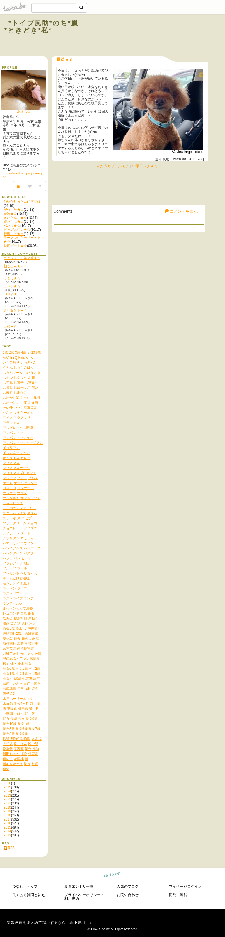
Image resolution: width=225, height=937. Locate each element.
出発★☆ (10, 326)
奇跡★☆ (10, 214)
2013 (7, 835)
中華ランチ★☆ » (146, 166)
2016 (7, 823)
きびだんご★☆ (15, 218)
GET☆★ (10, 294)
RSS (9, 848)
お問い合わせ (128, 895)
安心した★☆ (14, 210)
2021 (7, 803)
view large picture (187, 152)
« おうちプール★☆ (113, 166)
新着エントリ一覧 (78, 886)
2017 (7, 819)
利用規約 (71, 899)
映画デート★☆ (15, 246)
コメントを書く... (182, 211)
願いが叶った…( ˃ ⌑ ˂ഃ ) (22, 201)
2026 (7, 783)
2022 (7, 799)
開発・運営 (178, 895)
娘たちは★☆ (14, 222)
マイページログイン (185, 886)
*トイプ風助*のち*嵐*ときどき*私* (41, 26)
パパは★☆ (12, 226)
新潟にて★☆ (14, 234)
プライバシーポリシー (82, 895)
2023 (7, 795)
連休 (158, 159)
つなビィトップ (25, 886)
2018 (7, 815)
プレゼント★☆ (15, 310)
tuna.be (111, 875)
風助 (166, 159)
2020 (7, 807)
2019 (7, 811)
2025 (7, 787)
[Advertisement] (153, 36)
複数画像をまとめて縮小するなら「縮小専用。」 (50, 922)
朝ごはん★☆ (14, 266)
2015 (7, 827)
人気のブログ (128, 886)
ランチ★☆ (12, 286)
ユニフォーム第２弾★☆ (22, 258)
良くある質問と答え (28, 895)
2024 (7, 791)
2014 (7, 831)
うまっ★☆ (12, 278)
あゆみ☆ (23, 112)
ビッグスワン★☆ (17, 230)
